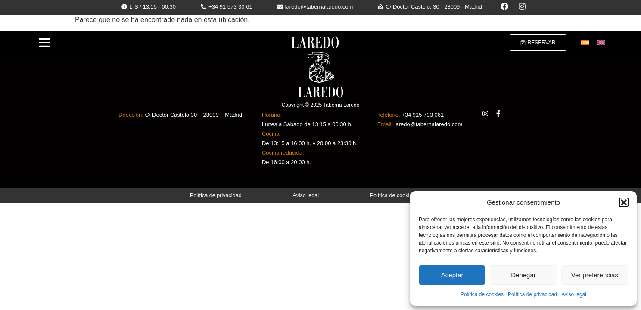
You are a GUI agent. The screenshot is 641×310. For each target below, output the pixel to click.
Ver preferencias (594, 275)
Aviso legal (573, 294)
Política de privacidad (532, 294)
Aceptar (452, 275)
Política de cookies (482, 294)
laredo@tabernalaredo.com (429, 124)
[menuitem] (585, 43)
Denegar (523, 275)
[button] (623, 202)
